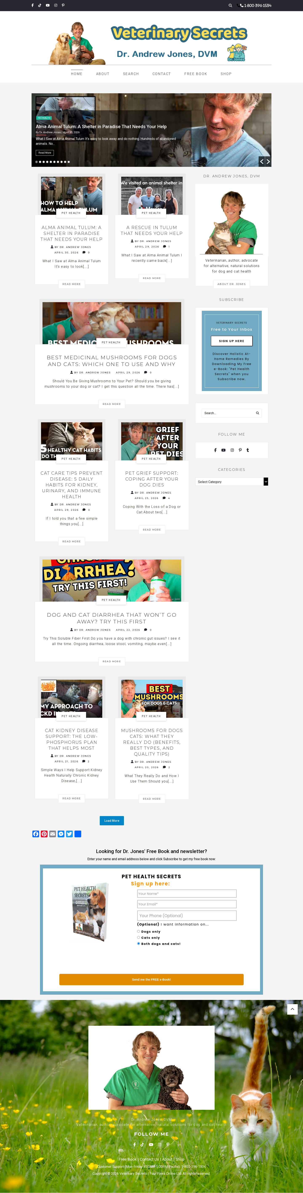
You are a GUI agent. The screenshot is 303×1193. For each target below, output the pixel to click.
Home (76, 74)
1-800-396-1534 (258, 5)
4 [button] (47, 162)
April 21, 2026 (66, 761)
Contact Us (149, 1159)
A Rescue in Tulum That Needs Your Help (152, 230)
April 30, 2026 (66, 252)
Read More (45, 152)
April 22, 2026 (128, 630)
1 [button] (36, 162)
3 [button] (43, 162)
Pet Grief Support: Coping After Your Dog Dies (151, 479)
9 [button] (65, 162)
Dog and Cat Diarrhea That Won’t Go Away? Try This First (112, 618)
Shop (226, 74)
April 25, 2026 (147, 498)
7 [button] (58, 162)
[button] (262, 161)
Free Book (196, 74)
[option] (151, 130)
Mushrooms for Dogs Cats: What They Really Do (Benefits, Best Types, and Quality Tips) (152, 742)
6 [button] (54, 162)
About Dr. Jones (232, 284)
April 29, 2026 (147, 246)
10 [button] (68, 162)
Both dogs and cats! (161, 944)
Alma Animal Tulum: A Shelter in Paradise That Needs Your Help (101, 126)
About (103, 74)
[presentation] (169, 961)
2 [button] (40, 162)
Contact (162, 74)
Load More (111, 821)
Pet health (44, 118)
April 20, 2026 (147, 767)
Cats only (150, 938)
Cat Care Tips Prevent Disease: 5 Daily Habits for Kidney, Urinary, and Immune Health (72, 485)
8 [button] (61, 162)
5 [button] (50, 162)
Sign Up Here (232, 341)
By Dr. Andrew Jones (71, 247)
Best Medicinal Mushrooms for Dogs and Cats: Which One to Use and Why (112, 360)
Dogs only (151, 932)
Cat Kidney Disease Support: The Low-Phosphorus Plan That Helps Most (71, 739)
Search (131, 74)
